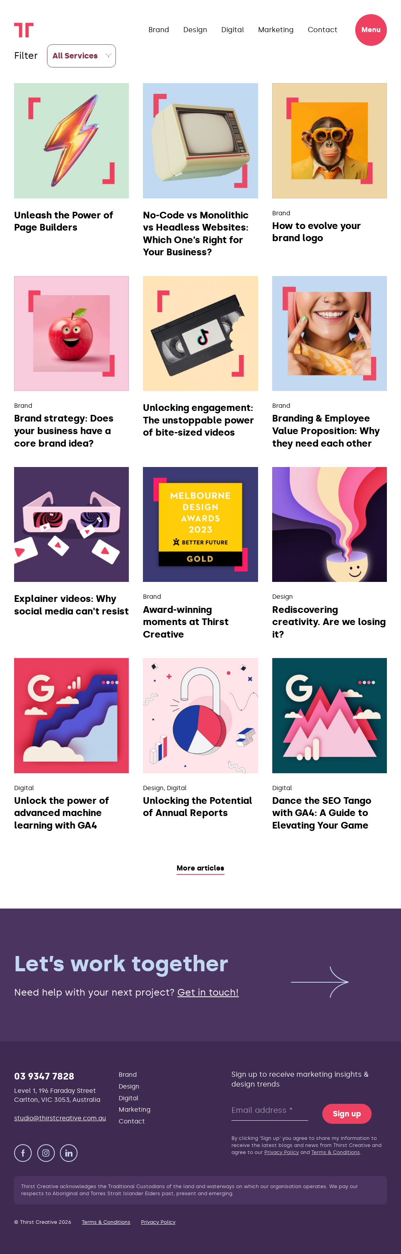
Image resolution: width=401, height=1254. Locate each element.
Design (195, 29)
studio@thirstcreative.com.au (60, 1118)
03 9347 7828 (44, 1076)
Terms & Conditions (335, 1152)
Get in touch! (208, 992)
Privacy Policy (281, 1152)
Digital (232, 29)
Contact (323, 29)
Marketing (276, 29)
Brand (158, 29)
